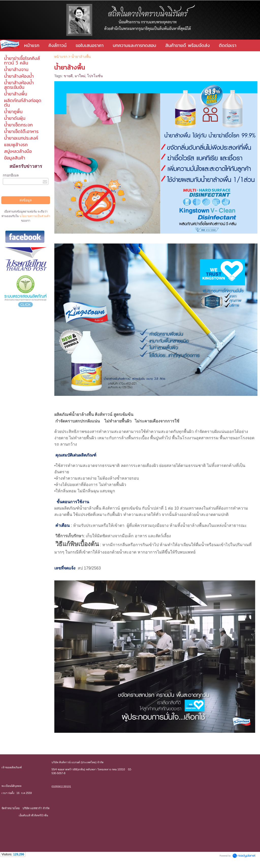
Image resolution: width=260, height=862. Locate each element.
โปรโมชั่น (95, 76)
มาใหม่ (80, 76)
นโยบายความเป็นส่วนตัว (34, 216)
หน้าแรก (61, 57)
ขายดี (68, 76)
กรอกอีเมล (11, 175)
